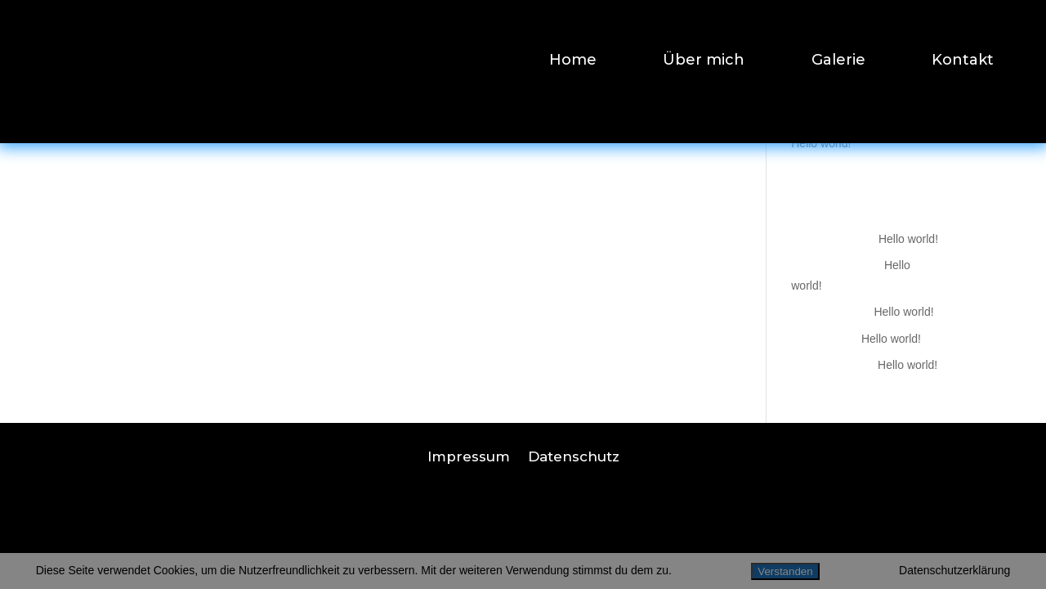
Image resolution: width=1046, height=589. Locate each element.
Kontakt (963, 61)
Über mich (703, 61)
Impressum (468, 455)
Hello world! (821, 143)
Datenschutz (573, 455)
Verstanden (785, 571)
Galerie (838, 61)
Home (573, 61)
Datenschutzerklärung (954, 570)
